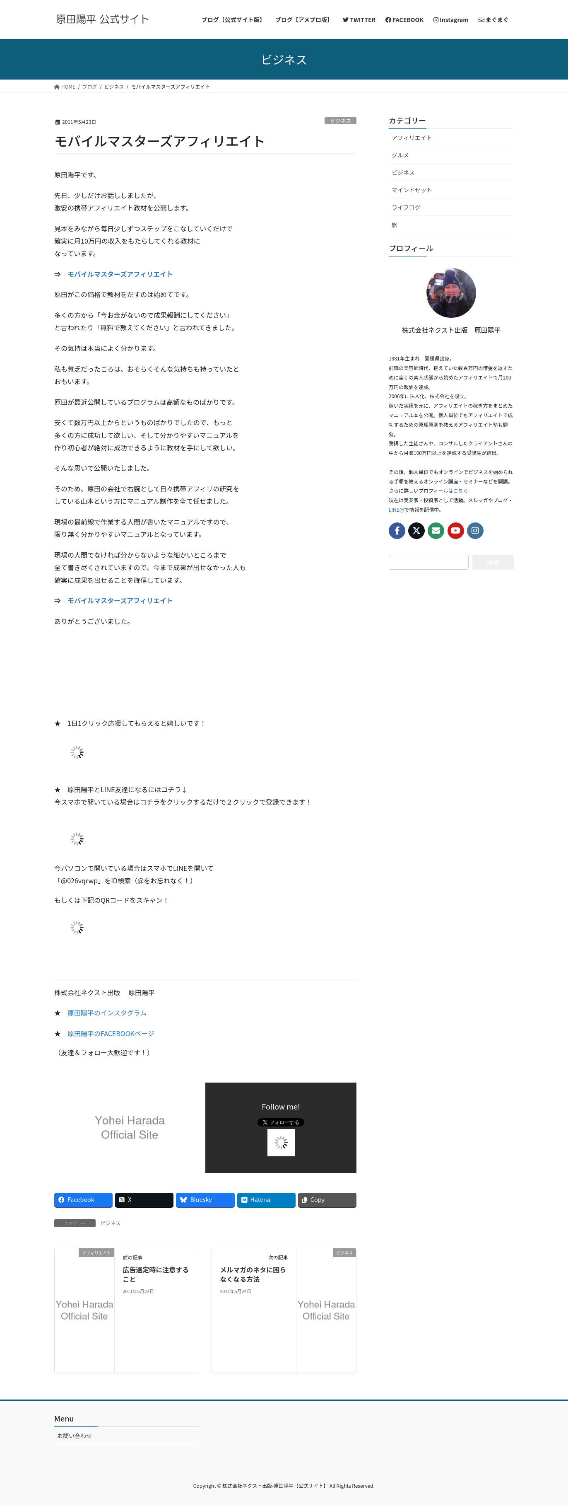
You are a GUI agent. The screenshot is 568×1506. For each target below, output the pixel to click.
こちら (460, 490)
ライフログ (406, 207)
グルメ (400, 155)
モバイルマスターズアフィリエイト (120, 274)
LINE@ (396, 509)
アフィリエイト (412, 137)
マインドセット (412, 190)
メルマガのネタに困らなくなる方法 (253, 1274)
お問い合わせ (74, 1435)
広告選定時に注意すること (156, 1274)
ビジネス (340, 121)
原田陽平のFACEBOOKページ (110, 1033)
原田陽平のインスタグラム (107, 1013)
